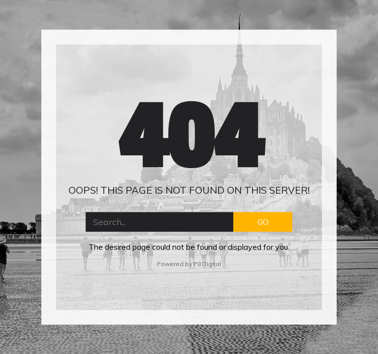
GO (263, 222)
